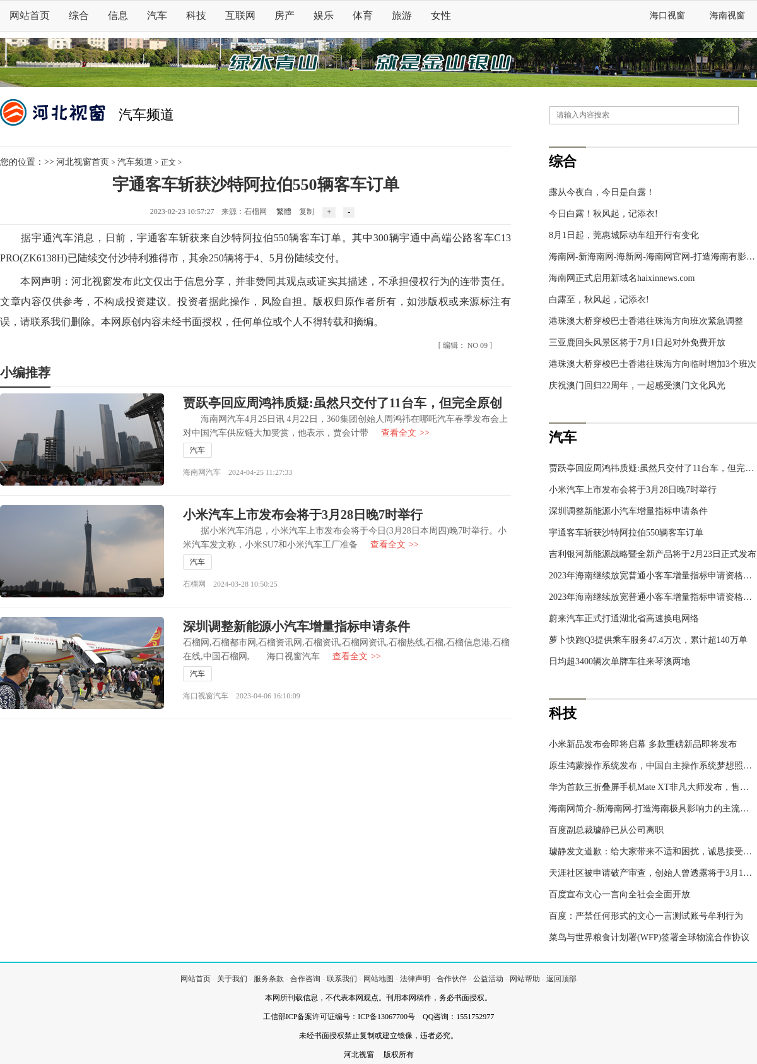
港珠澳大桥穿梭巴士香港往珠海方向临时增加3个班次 (652, 364)
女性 (441, 15)
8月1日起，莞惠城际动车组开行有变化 (624, 235)
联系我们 (342, 978)
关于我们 (232, 978)
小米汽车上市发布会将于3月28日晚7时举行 (303, 515)
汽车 (157, 15)
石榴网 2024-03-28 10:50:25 (230, 584)
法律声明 (415, 978)
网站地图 (378, 978)
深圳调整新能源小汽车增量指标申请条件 (296, 626)
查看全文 (405, 433)
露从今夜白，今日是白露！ (602, 192)
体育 (363, 15)
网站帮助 (525, 978)
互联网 (240, 15)
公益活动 (488, 978)
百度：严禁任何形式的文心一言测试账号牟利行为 (646, 916)
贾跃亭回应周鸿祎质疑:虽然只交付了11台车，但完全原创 (342, 403)
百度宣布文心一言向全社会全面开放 (619, 894)
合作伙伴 (452, 978)
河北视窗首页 (82, 162)
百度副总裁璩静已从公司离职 (606, 830)
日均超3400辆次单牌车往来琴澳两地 (619, 661)
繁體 (283, 211)
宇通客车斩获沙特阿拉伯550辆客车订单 (626, 532)
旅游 (402, 15)
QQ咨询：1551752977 (458, 1016)
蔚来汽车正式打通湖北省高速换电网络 (624, 618)
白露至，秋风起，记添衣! (599, 299)
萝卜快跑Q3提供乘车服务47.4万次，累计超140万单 (648, 640)
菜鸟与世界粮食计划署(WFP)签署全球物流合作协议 (649, 937)
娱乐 (324, 15)
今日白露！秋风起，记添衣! (603, 213)
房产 (284, 15)
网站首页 (29, 15)
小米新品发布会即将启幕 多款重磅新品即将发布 (643, 744)
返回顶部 (561, 978)
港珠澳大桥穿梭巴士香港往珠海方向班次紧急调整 (646, 321)
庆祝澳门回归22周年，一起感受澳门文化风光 (637, 385)
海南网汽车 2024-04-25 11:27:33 (237, 472)
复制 (306, 211)
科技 (196, 15)
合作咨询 (305, 978)
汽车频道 (146, 115)
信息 (118, 15)
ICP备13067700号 (386, 1016)
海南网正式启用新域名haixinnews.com (622, 278)
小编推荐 (25, 373)
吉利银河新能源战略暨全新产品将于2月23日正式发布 (652, 554)
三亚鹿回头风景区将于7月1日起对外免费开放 (637, 342)
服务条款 (269, 978)
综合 (79, 15)
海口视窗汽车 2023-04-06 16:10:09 (241, 695)
